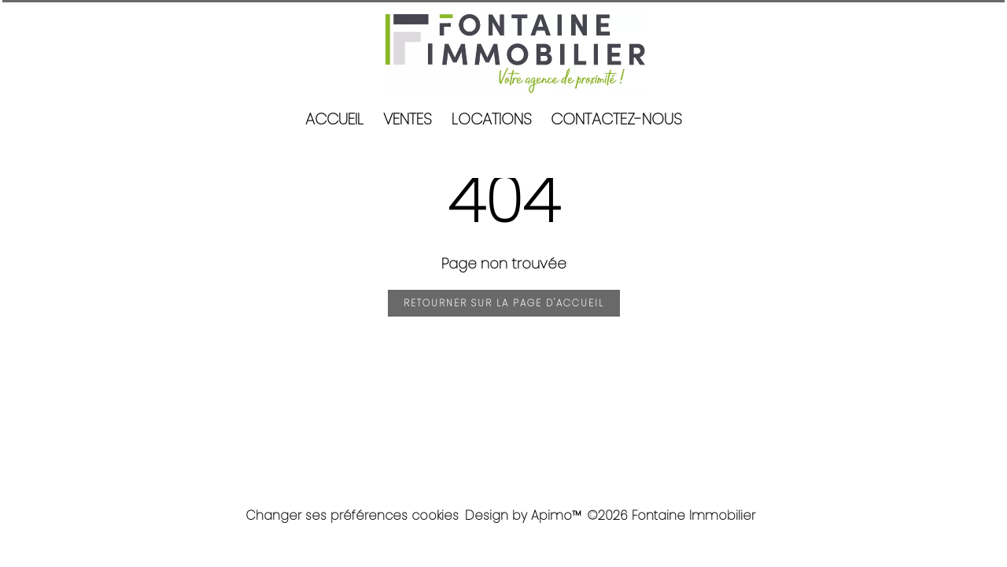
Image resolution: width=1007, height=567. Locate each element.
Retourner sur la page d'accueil (504, 302)
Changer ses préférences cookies (352, 515)
